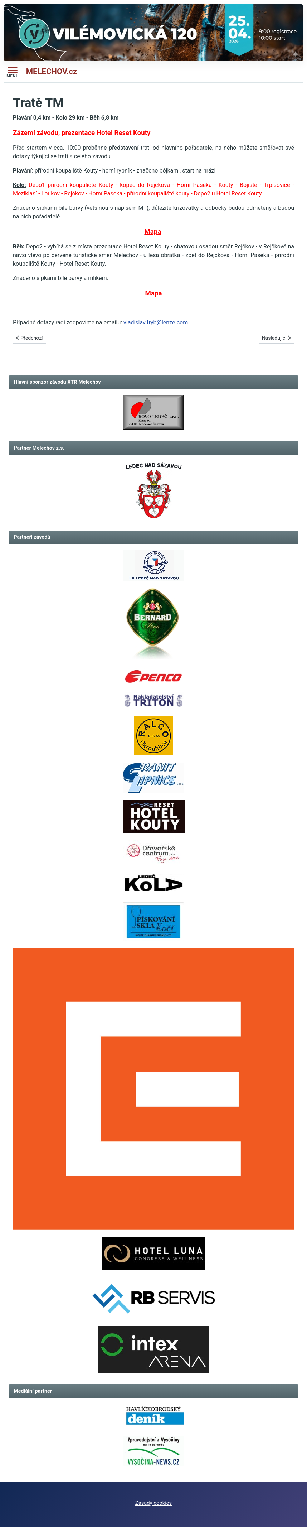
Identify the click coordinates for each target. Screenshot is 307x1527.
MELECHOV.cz (51, 71)
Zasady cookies (153, 1503)
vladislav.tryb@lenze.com (155, 322)
